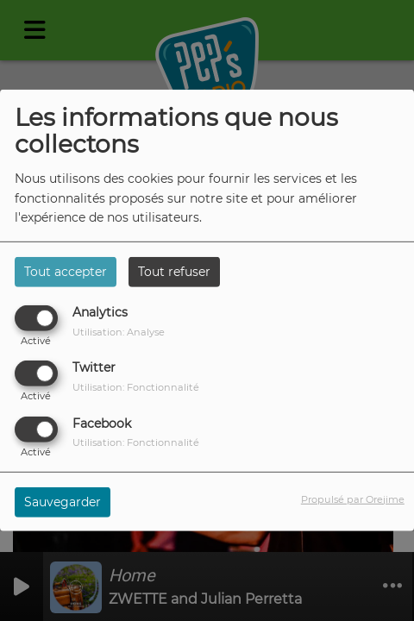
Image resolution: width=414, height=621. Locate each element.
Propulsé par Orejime (353, 498)
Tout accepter (65, 271)
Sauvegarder (62, 501)
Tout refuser (174, 271)
